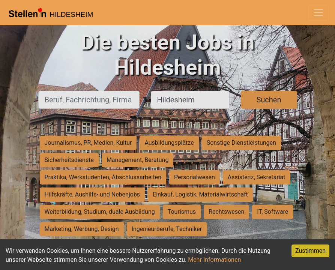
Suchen (268, 99)
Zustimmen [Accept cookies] (310, 250)
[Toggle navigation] (318, 12)
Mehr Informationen (214, 259)
